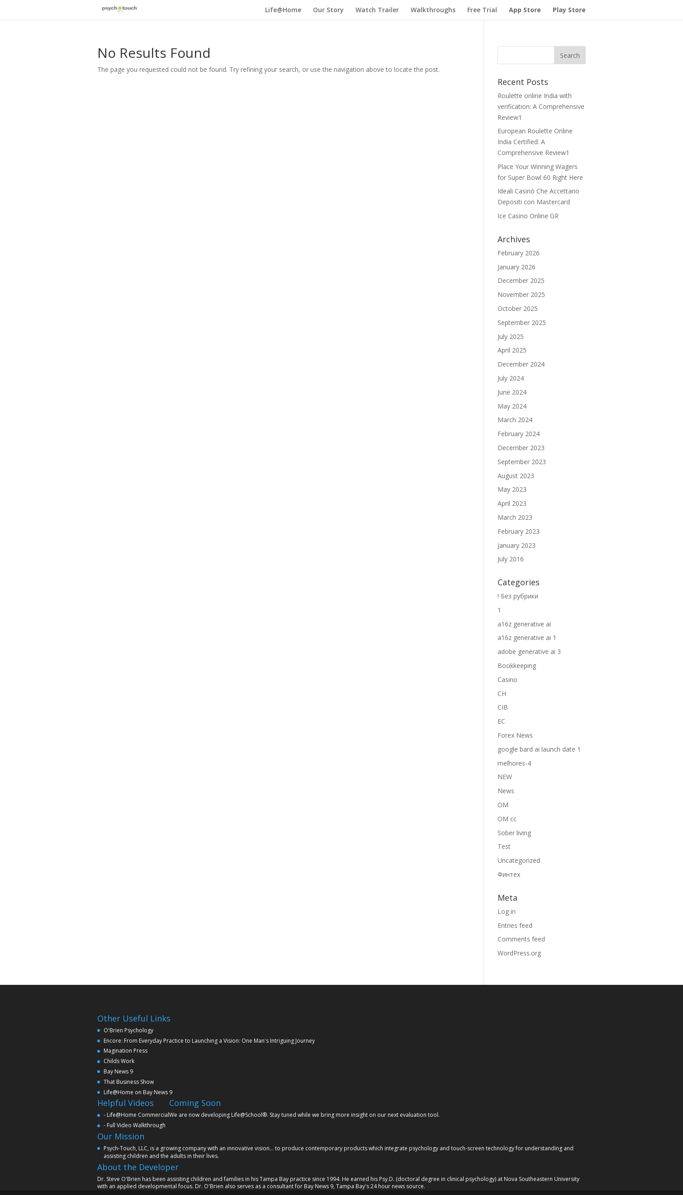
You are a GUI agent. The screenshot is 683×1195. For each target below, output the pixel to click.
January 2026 (517, 267)
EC (501, 721)
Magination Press (125, 1050)
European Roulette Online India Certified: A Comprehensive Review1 (535, 142)
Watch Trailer (377, 10)
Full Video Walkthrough (136, 1125)
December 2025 (521, 280)
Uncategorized (519, 860)
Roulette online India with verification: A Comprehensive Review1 (541, 106)
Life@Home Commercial (138, 1115)
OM (503, 804)
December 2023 (521, 447)
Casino (507, 679)
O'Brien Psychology (128, 1030)
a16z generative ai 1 (527, 637)
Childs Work (119, 1061)
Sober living (514, 832)
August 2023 (516, 475)
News (506, 790)
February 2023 (519, 531)
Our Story (328, 10)
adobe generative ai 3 (529, 651)
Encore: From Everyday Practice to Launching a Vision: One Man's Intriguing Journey (209, 1040)
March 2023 (515, 517)
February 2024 (519, 433)
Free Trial (482, 10)
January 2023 (517, 545)
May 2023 (512, 489)
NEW (505, 776)
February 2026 (519, 253)
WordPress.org (519, 953)
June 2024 (512, 392)
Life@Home (283, 10)
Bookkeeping (517, 665)
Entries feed (515, 925)
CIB (503, 707)
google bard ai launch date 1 (539, 749)
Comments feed (521, 939)
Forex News (515, 735)
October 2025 (518, 308)
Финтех (509, 874)
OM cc (507, 818)
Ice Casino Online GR (528, 216)
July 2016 (511, 559)
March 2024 (515, 419)
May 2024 (512, 406)
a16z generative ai (524, 624)
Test (504, 846)
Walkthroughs (433, 10)
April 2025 (512, 350)
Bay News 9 (118, 1071)
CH (502, 693)
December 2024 (521, 364)
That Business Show (129, 1082)
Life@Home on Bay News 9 (138, 1092)
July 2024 (511, 378)
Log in (507, 911)
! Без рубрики (518, 596)
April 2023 (512, 503)
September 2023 (522, 461)
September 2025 (522, 322)
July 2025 (511, 336)
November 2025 (521, 294)
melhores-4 (514, 763)
